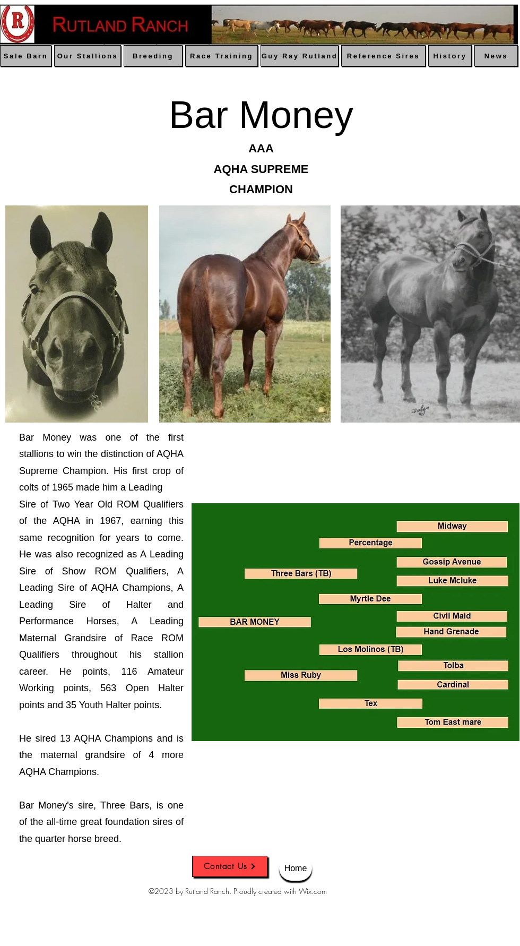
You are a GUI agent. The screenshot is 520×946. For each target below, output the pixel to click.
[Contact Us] (229, 866)
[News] (496, 55)
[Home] (295, 868)
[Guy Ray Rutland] (300, 55)
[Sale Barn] (25, 55)
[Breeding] (153, 55)
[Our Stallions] (87, 55)
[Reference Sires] (383, 55)
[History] (450, 55)
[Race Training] (221, 55)
